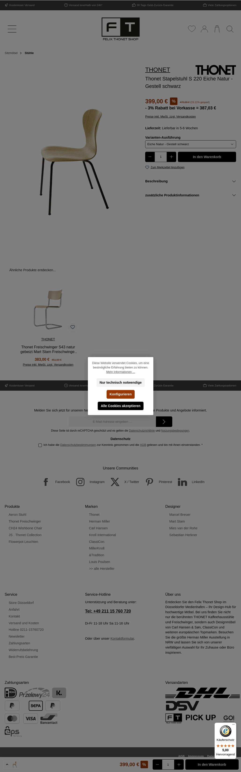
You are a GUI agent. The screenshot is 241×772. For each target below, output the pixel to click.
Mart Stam (177, 521)
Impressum (196, 756)
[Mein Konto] (204, 29)
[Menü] (11, 29)
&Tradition (96, 555)
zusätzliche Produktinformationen (172, 195)
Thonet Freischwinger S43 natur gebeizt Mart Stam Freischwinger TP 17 (48, 349)
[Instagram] (87, 482)
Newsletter (17, 636)
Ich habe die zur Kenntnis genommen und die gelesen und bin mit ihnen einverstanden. (123, 445)
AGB (143, 445)
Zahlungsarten (19, 643)
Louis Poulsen (99, 562)
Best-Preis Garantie (23, 657)
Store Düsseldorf (21, 603)
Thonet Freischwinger (25, 521)
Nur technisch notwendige (121, 382)
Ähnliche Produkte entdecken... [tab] (32, 270)
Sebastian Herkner (183, 535)
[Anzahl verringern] (150, 157)
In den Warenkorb (207, 157)
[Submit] (164, 421)
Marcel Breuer (179, 514)
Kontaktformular (122, 638)
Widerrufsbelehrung (23, 650)
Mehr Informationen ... (120, 372)
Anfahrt (14, 609)
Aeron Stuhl (17, 514)
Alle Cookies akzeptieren (120, 406)
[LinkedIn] (189, 482)
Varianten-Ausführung (162, 137)
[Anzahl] (161, 157)
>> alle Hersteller (102, 568)
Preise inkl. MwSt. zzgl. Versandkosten (170, 116)
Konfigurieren (120, 394)
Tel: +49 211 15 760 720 (108, 611)
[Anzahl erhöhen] (171, 157)
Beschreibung (156, 181)
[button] (10, 764)
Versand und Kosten (24, 623)
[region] (70, 158)
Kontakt (14, 616)
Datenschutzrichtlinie (142, 430)
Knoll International (102, 535)
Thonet (94, 514)
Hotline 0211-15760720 (26, 629)
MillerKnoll (96, 548)
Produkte (12, 506)
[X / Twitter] (122, 482)
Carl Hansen (98, 528)
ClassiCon (96, 542)
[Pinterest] (156, 482)
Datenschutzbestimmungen (78, 445)
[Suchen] (229, 29)
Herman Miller (99, 521)
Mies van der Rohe (183, 528)
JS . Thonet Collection (25, 535)
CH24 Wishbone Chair (25, 528)
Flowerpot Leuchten (23, 542)
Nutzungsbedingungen (175, 430)
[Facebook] (53, 482)
